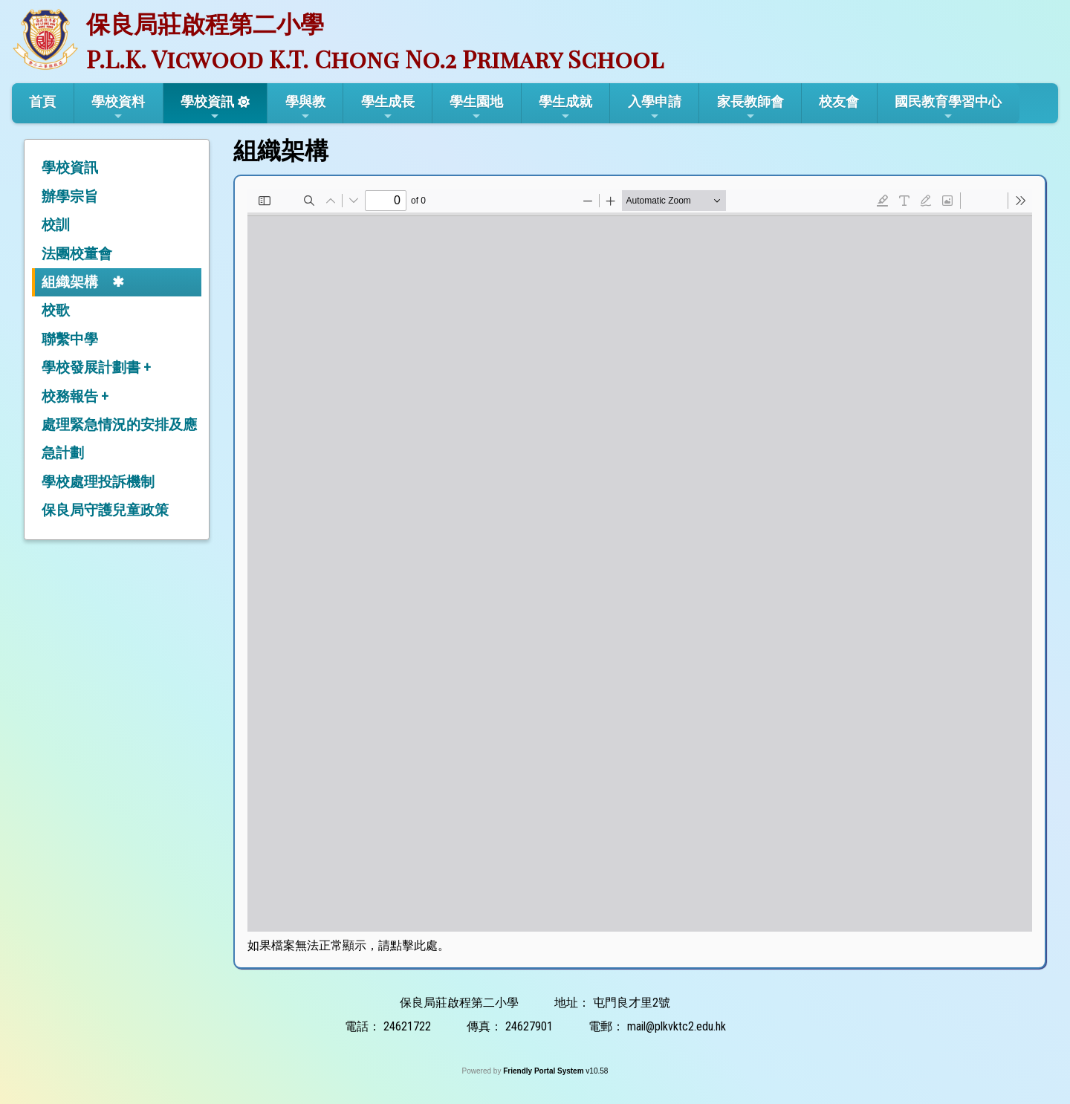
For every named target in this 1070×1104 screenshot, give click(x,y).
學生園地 (476, 108)
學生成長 (388, 108)
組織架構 (70, 281)
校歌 (56, 310)
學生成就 (565, 108)
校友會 (839, 101)
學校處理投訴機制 (98, 481)
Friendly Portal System (544, 1071)
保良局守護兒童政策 (105, 510)
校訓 (56, 224)
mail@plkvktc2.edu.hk (676, 1026)
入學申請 (654, 108)
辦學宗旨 (70, 196)
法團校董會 (77, 253)
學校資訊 (207, 108)
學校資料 (118, 108)
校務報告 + (75, 396)
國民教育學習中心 (948, 108)
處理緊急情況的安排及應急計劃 (119, 438)
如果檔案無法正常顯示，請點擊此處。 (348, 945)
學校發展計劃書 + (96, 367)
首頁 (42, 101)
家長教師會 (750, 108)
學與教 (305, 108)
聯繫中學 (70, 339)
